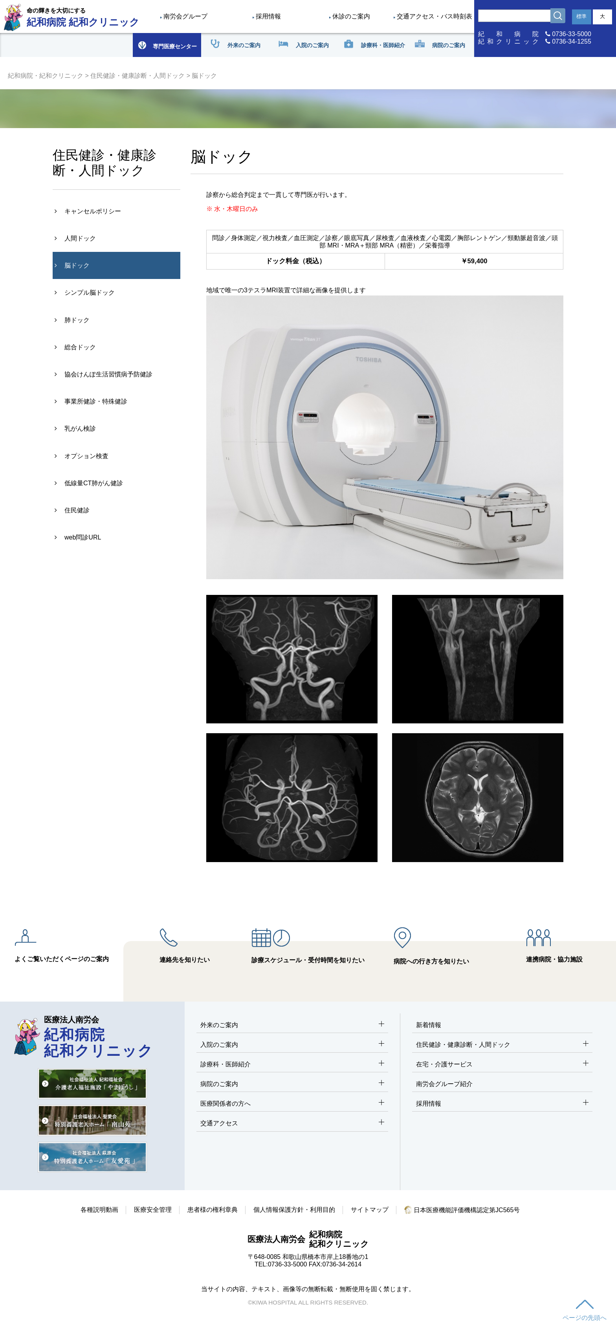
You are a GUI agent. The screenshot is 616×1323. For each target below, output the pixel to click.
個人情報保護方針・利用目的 (294, 1209)
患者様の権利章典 (212, 1209)
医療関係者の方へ (292, 1104)
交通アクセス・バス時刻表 (434, 16)
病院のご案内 (292, 1084)
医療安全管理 (153, 1209)
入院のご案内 (292, 1045)
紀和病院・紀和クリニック (45, 75)
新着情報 (428, 1025)
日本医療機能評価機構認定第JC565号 (462, 1210)
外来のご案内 (292, 1025)
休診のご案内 (351, 16)
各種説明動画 (99, 1209)
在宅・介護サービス (502, 1064)
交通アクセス (292, 1123)
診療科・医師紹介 (292, 1064)
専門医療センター (167, 45)
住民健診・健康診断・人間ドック (137, 75)
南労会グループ (185, 16)
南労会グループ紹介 (444, 1084)
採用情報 (268, 16)
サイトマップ (370, 1209)
